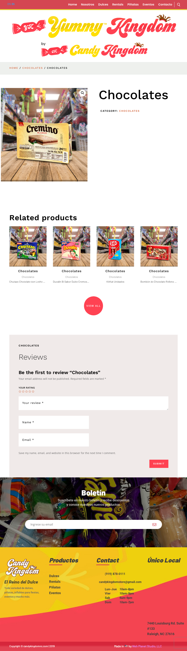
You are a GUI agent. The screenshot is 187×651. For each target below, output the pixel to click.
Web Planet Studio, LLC (147, 646)
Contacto (165, 5)
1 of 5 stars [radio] (20, 391)
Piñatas (133, 5)
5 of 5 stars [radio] (33, 391)
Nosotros (87, 5)
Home (72, 5)
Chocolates (32, 67)
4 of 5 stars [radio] (29, 391)
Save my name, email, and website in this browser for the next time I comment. (67, 453)
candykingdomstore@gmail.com (120, 582)
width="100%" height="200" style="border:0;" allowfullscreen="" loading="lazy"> (167, 595)
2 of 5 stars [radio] (23, 391)
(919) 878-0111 (115, 574)
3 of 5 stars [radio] (26, 391)
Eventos (148, 5)
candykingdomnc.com (35, 646)
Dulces (103, 5)
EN (9, 4)
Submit (159, 463)
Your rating (27, 387)
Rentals (117, 5)
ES (13, 4)
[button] (82, 93)
